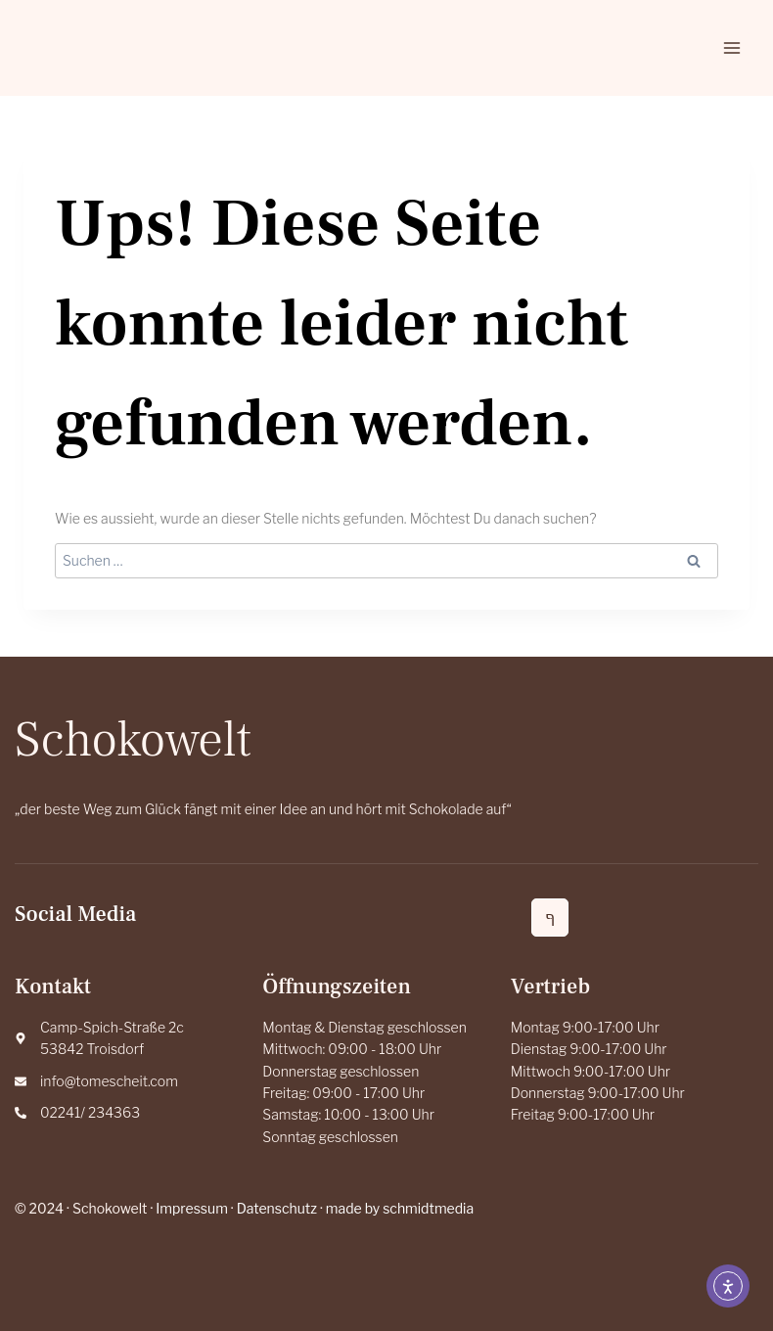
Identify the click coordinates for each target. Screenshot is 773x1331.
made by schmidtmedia (400, 1208)
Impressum (192, 1208)
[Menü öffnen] (731, 47)
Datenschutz (277, 1208)
